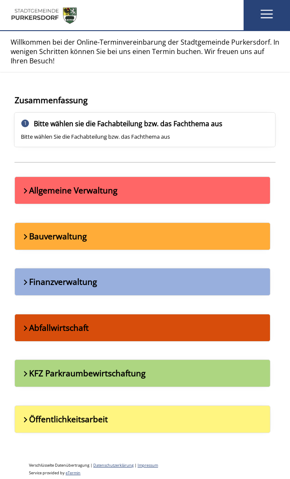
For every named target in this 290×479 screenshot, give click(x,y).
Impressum (148, 465)
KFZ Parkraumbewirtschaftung (83, 373)
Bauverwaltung (54, 236)
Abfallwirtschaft (55, 328)
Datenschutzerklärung (113, 465)
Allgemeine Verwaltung (69, 190)
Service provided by (54, 473)
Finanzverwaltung (59, 282)
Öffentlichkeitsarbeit (65, 419)
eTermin (73, 473)
